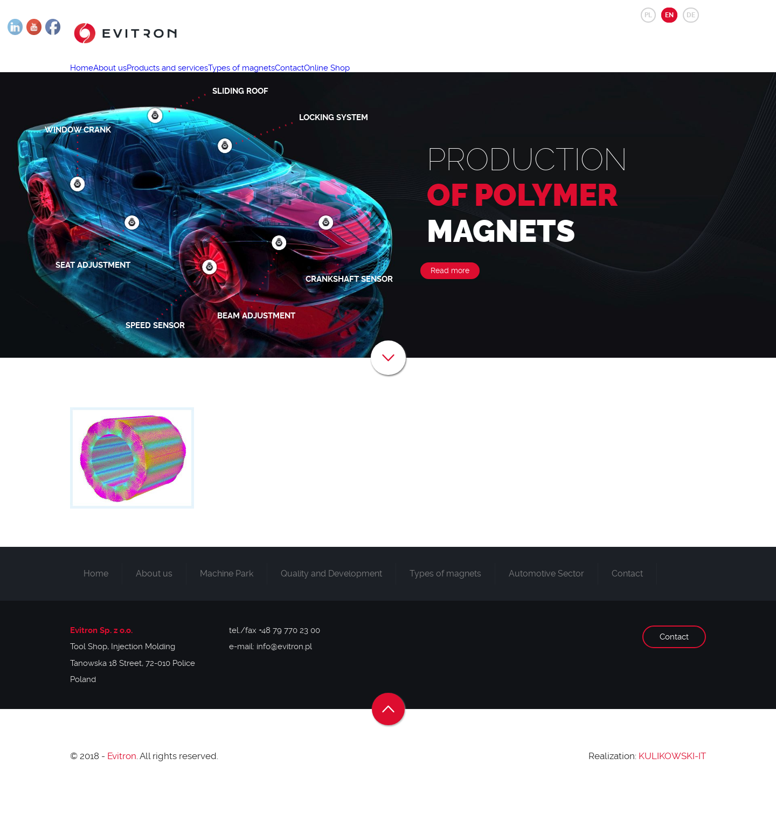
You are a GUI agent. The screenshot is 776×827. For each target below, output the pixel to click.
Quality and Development (331, 608)
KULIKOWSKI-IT (672, 790)
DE (691, 15)
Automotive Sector (546, 608)
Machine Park (226, 608)
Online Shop (395, 79)
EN (669, 15)
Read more (450, 305)
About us (128, 79)
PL (648, 15)
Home (87, 79)
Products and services (198, 79)
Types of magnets (284, 79)
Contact (344, 79)
